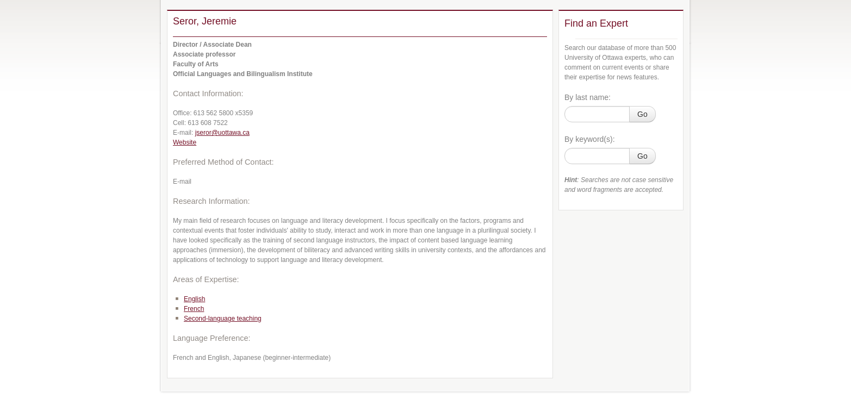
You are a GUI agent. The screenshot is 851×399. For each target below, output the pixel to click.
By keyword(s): (589, 139)
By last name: (587, 97)
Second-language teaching (223, 318)
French (194, 309)
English (194, 299)
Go (642, 114)
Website (184, 142)
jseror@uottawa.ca (222, 132)
